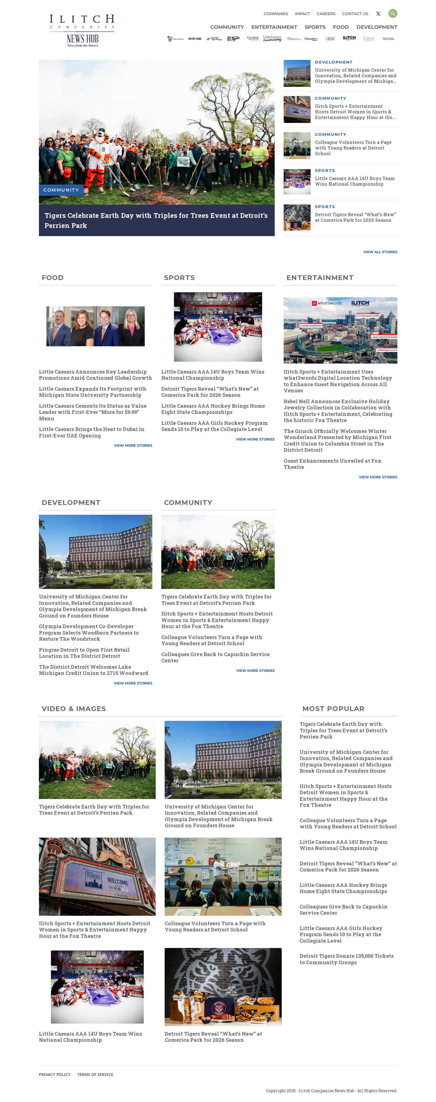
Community (227, 27)
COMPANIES (276, 13)
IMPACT (302, 13)
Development (376, 27)
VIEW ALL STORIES (380, 252)
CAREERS (326, 13)
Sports (315, 27)
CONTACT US (355, 13)
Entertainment (274, 27)
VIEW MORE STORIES (133, 445)
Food (341, 27)
